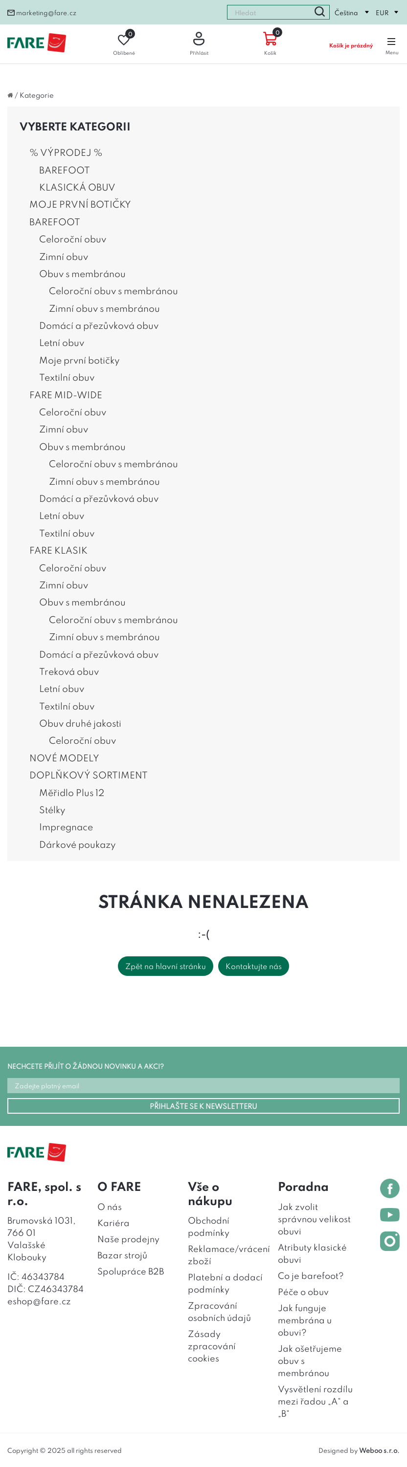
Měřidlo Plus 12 (71, 792)
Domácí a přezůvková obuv (98, 325)
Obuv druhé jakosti (80, 723)
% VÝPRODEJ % (66, 152)
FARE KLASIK (58, 550)
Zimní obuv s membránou (104, 308)
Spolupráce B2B (130, 1270)
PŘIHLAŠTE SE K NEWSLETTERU (203, 1105)
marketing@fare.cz (41, 12)
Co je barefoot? (311, 1275)
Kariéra (113, 1222)
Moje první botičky (79, 360)
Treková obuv (69, 671)
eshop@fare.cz (39, 1300)
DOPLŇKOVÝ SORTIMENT (88, 774)
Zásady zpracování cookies (212, 1345)
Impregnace (66, 826)
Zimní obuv (63, 256)
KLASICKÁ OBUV (77, 187)
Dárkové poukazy (77, 844)
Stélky (52, 809)
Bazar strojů (122, 1254)
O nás (109, 1206)
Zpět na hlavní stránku (165, 965)
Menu (392, 44)
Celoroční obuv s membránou (113, 290)
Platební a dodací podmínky (225, 1282)
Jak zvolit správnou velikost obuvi (314, 1218)
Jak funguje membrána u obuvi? (305, 1319)
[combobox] (268, 12)
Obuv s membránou (82, 273)
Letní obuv (61, 342)
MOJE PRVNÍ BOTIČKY (80, 204)
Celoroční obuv (72, 238)
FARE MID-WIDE (65, 394)
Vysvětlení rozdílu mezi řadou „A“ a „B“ (315, 1400)
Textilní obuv (66, 377)
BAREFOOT (64, 169)
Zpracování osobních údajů (219, 1311)
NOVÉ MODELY (64, 757)
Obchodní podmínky (208, 1226)
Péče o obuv (303, 1291)
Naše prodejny (128, 1238)
